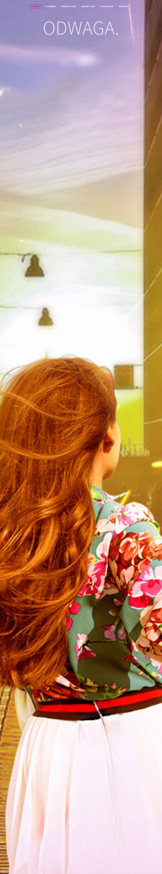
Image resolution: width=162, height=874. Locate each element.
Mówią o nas (88, 6)
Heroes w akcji (68, 6)
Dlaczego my (107, 6)
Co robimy (50, 6)
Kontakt (123, 6)
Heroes (36, 6)
